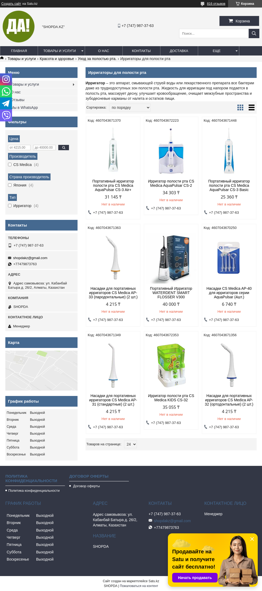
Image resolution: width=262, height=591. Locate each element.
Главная (19, 51)
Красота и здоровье (57, 59)
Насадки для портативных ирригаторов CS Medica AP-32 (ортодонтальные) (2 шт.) (229, 400)
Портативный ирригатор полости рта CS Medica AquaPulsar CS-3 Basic (229, 185)
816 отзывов (216, 4)
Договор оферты (86, 486)
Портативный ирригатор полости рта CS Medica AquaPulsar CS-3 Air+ (113, 185)
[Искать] (254, 33)
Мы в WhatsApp (24, 107)
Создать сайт (11, 4)
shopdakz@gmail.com (30, 258)
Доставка (179, 51)
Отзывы (17, 100)
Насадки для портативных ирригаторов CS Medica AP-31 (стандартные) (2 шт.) (113, 400)
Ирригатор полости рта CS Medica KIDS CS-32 (171, 398)
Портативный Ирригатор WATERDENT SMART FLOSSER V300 (171, 292)
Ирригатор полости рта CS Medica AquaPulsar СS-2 (171, 183)
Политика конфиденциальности (34, 491)
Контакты (141, 51)
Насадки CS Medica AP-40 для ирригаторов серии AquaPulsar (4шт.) (229, 292)
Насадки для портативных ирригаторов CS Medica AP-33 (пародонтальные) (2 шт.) (113, 292)
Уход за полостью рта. (97, 59)
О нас (103, 51)
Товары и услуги (59, 51)
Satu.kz (153, 581)
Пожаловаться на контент (139, 586)
